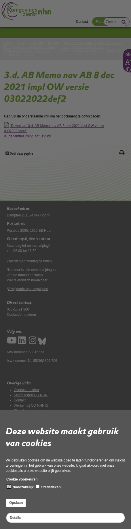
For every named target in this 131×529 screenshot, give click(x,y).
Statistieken (48, 487)
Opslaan (16, 503)
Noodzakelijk (20, 487)
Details (15, 518)
